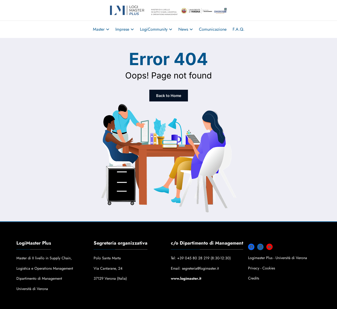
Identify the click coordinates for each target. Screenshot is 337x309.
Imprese (124, 29)
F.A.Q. (238, 29)
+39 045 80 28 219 (193, 258)
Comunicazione (213, 29)
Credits (253, 278)
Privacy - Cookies (261, 268)
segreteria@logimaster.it (200, 268)
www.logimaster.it (186, 278)
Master (101, 29)
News (185, 29)
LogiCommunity (156, 29)
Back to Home (168, 95)
